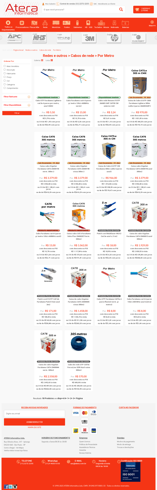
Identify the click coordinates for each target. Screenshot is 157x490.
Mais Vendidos (13, 66)
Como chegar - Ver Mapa (14, 448)
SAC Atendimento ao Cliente (104, 4)
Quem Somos (84, 442)
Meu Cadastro (50, 4)
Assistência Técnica (87, 447)
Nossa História (85, 453)
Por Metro (57, 50)
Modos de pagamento (126, 442)
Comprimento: (12, 88)
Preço (9, 77)
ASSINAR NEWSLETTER (34, 421)
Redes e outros (31, 50)
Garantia (82, 450)
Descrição (11, 70)
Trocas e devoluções (125, 447)
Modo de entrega (124, 444)
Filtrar (16, 113)
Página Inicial (18, 50)
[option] (19, 38)
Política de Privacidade (88, 444)
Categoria (11, 84)
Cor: (8, 81)
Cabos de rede (45, 50)
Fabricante (11, 73)
